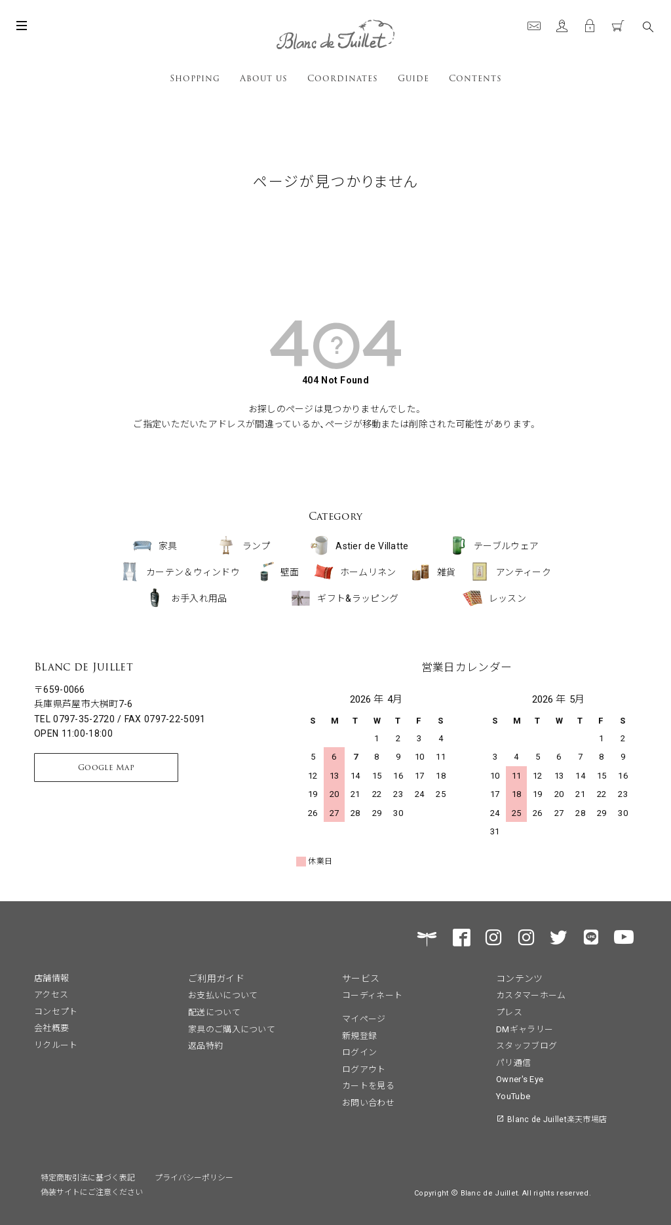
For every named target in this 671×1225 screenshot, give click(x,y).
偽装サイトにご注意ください (92, 1191)
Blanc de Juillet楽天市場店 (557, 1118)
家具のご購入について (231, 1028)
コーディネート (372, 994)
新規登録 (359, 1035)
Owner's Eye (519, 1078)
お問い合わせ (368, 1102)
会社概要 (51, 1027)
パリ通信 (513, 1062)
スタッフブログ (526, 1045)
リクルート (56, 1044)
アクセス (51, 994)
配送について (214, 1011)
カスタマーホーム (531, 994)
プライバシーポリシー (194, 1176)
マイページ (364, 1018)
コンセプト (56, 1011)
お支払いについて (223, 994)
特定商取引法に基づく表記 (88, 1176)
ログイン (359, 1051)
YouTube (513, 1095)
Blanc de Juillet (83, 667)
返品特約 (205, 1045)
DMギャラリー (524, 1028)
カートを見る (368, 1085)
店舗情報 (51, 977)
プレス (509, 1011)
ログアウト (364, 1068)
